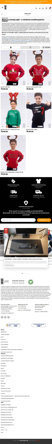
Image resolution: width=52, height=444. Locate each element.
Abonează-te (43, 220)
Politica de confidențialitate (9, 407)
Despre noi (3, 332)
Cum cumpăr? (4, 344)
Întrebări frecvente (6, 414)
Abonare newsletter (6, 422)
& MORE (3, 393)
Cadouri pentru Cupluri (7, 360)
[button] (2, 69)
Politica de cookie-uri (7, 409)
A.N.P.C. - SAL (4, 430)
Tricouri (3, 363)
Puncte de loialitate (6, 352)
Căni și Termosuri (5, 376)
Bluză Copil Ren (5, 87)
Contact (3, 339)
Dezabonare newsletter (7, 425)
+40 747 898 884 (5, 311)
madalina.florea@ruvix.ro (7, 313)
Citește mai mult (10, 265)
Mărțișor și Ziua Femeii (7, 358)
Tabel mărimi (4, 347)
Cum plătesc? (4, 342)
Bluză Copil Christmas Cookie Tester (12, 172)
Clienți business (5, 334)
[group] (13, 67)
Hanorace (3, 366)
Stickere (3, 371)
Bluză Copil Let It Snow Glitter (10, 129)
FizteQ (37, 440)
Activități (3, 373)
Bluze (2, 368)
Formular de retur (6, 412)
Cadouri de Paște (5, 401)
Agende (3, 378)
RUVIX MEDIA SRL (24, 440)
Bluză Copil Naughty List (33, 87)
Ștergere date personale (7, 420)
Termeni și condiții (6, 404)
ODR (2, 432)
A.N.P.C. (2, 427)
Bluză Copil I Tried (31, 129)
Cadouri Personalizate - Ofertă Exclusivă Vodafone (15, 396)
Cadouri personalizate (7, 355)
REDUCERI (3, 383)
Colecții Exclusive (6, 391)
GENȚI (2, 381)
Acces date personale (7, 417)
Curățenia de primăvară (7, 398)
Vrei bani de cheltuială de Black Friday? (11, 349)
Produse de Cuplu (5, 388)
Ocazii (2, 386)
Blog (2, 337)
